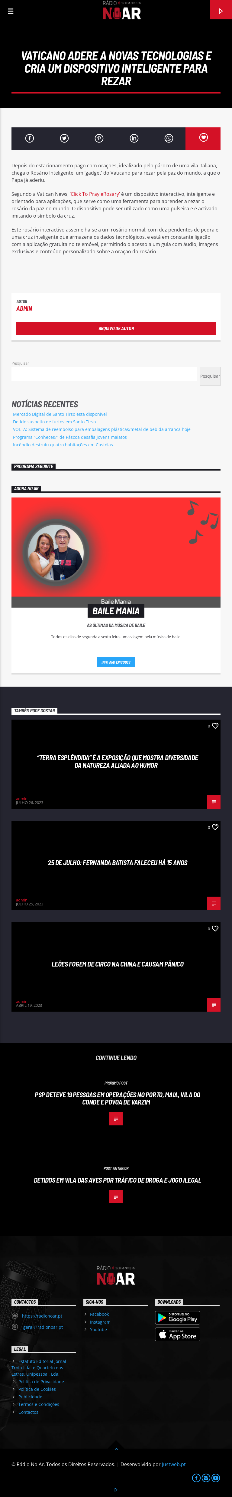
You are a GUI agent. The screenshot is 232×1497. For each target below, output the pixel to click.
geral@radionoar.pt (42, 1327)
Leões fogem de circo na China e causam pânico (118, 964)
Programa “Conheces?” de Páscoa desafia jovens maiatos (70, 437)
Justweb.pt (174, 1464)
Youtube (98, 1329)
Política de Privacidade (41, 1381)
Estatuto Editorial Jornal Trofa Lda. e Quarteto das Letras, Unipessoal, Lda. (38, 1367)
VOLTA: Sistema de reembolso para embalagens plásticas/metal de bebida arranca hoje (102, 429)
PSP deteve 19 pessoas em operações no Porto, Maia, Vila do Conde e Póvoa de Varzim (117, 1098)
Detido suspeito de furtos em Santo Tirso (54, 422)
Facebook (99, 1314)
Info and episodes (116, 662)
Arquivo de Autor (116, 328)
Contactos (28, 1412)
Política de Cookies (37, 1389)
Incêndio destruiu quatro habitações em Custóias (63, 445)
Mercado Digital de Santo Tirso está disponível (60, 414)
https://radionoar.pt (42, 1316)
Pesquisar (20, 363)
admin (24, 308)
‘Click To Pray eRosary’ (95, 194)
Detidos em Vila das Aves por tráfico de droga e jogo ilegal (117, 1180)
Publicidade (30, 1397)
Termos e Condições (38, 1404)
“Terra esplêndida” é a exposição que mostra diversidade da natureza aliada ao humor (117, 761)
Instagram (100, 1322)
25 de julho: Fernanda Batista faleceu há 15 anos (117, 862)
